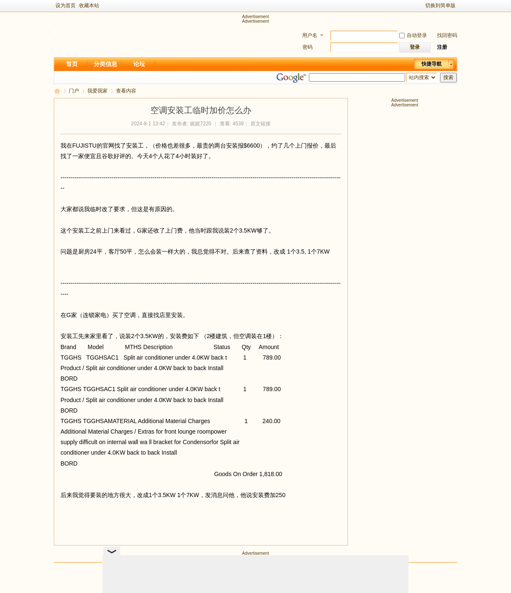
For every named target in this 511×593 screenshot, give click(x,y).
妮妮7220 (200, 124)
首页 (72, 64)
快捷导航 (431, 64)
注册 (442, 47)
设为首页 (65, 5)
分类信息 (105, 64)
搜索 (448, 77)
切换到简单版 (440, 5)
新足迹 (57, 91)
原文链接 (260, 124)
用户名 (309, 35)
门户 (74, 91)
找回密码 (447, 35)
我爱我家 (97, 91)
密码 (308, 47)
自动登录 (413, 35)
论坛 (139, 64)
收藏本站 (89, 5)
